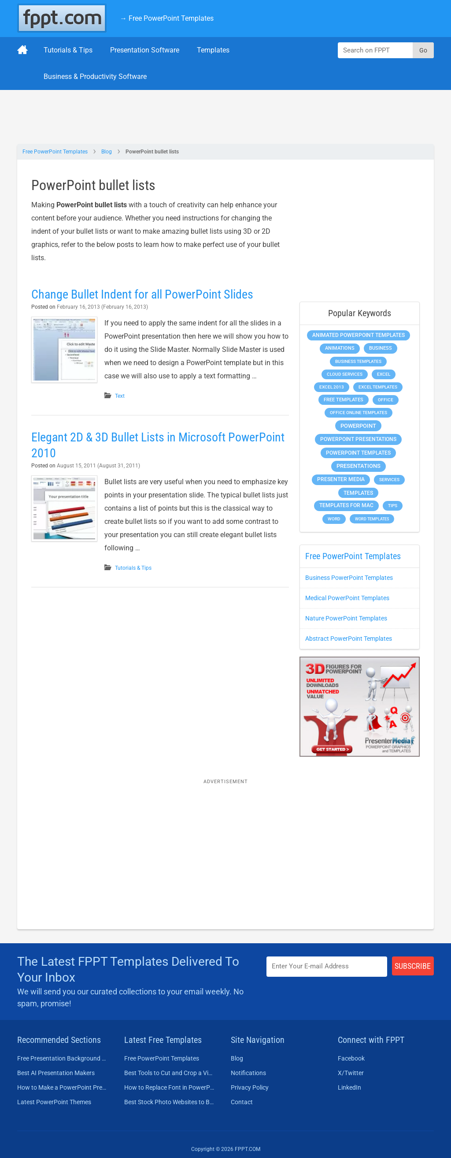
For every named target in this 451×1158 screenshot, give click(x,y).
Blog (106, 152)
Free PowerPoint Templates (55, 152)
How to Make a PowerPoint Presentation (62, 1087)
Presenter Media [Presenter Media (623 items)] (341, 479)
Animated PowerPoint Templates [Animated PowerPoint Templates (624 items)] (358, 335)
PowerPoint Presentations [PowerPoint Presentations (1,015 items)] (358, 439)
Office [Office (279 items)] (385, 399)
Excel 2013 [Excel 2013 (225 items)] (331, 387)
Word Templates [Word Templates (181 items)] (372, 518)
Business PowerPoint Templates (349, 577)
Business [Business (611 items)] (380, 348)
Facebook (351, 1058)
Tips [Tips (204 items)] (392, 505)
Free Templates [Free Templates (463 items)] (343, 400)
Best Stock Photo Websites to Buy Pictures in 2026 (169, 1102)
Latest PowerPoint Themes (54, 1102)
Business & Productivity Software (95, 76)
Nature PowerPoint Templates (346, 618)
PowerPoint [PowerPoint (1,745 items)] (358, 425)
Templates (213, 50)
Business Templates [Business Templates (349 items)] (358, 361)
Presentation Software (144, 50)
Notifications (248, 1072)
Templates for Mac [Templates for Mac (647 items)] (346, 505)
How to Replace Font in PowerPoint (169, 1087)
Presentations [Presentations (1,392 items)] (358, 466)
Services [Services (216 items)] (389, 479)
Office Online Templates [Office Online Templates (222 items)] (358, 412)
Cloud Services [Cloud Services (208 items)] (344, 374)
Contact (242, 1102)
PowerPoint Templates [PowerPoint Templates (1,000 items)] (358, 453)
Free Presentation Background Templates (62, 1058)
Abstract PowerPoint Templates (348, 638)
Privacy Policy (250, 1087)
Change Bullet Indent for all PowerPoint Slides (142, 294)
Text (120, 396)
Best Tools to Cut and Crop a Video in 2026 (169, 1072)
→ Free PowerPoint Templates (167, 18)
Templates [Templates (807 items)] (358, 493)
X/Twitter (351, 1072)
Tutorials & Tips (68, 50)
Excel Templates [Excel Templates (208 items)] (378, 387)
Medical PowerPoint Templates (347, 597)
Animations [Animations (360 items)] (340, 348)
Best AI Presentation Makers (56, 1072)
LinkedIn (349, 1087)
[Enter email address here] (326, 966)
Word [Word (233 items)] (334, 518)
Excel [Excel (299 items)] (383, 374)
